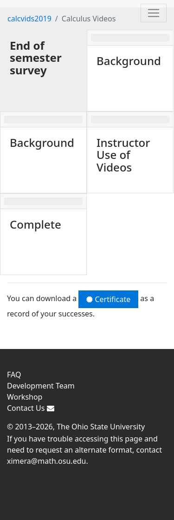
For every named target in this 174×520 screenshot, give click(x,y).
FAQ (14, 374)
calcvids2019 (29, 18)
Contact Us (30, 408)
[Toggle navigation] (154, 13)
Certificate (108, 299)
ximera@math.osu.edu (46, 461)
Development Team (41, 386)
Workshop (24, 397)
